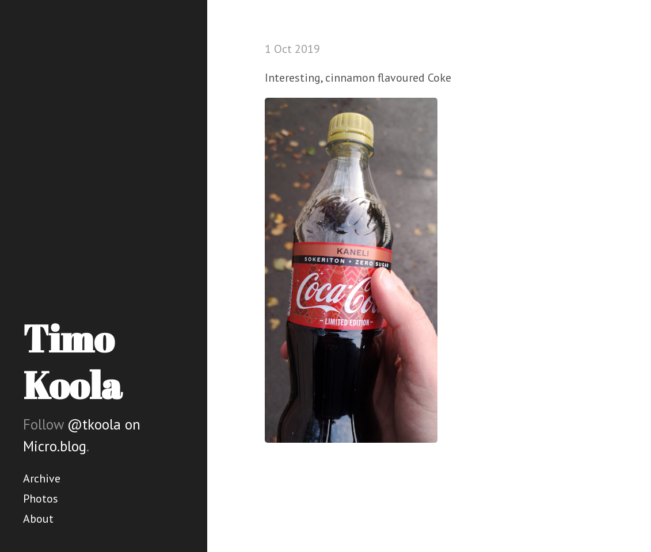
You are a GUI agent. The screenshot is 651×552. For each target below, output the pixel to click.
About (38, 518)
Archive (41, 478)
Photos (40, 498)
